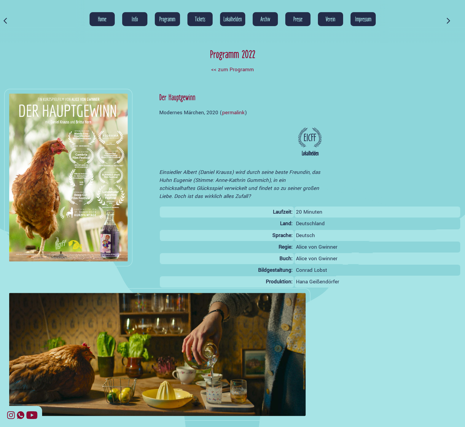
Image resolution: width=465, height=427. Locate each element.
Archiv (265, 19)
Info (135, 19)
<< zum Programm (232, 69)
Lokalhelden (232, 19)
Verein (330, 19)
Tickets (200, 19)
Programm (167, 19)
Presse (297, 19)
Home (102, 19)
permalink (233, 112)
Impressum (363, 19)
